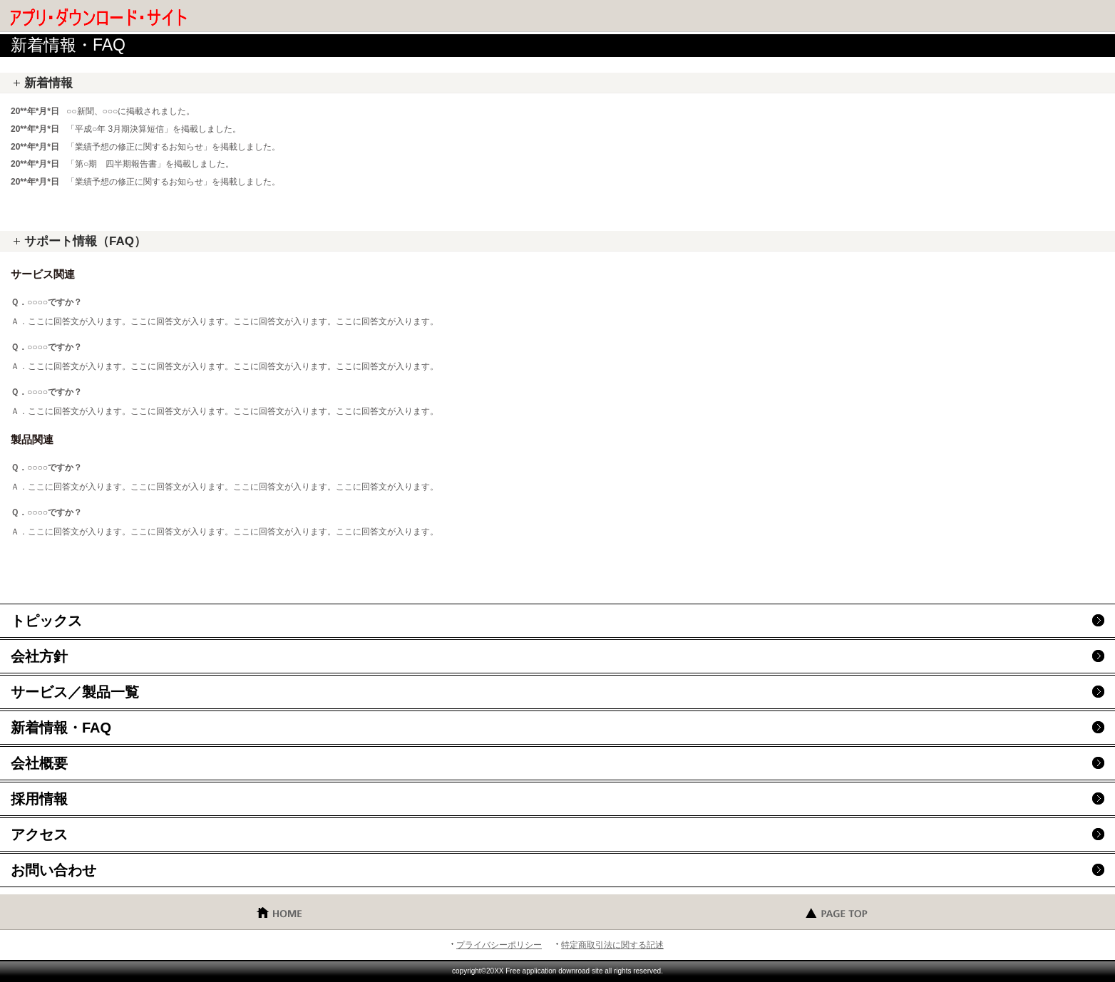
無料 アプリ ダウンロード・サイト (114, 18)
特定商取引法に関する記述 (612, 945)
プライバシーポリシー (499, 945)
